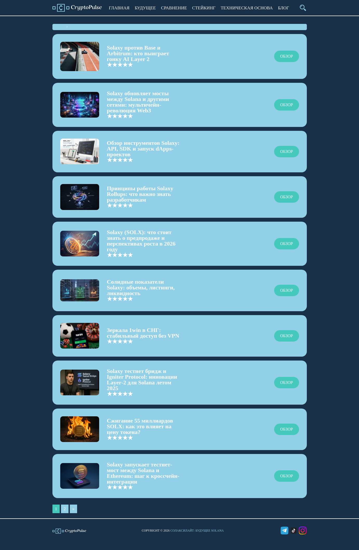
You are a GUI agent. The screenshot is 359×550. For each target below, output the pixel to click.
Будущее (145, 7)
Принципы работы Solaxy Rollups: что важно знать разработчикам (140, 194)
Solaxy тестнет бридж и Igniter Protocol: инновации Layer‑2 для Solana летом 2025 (142, 379)
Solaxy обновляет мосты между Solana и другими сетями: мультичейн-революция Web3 (138, 102)
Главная (119, 7)
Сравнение (174, 7)
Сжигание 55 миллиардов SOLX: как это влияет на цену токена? (140, 426)
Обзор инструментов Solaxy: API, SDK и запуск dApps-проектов (143, 149)
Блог (283, 7)
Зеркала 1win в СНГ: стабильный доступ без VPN (143, 333)
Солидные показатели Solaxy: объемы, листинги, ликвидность (141, 287)
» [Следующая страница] (73, 508)
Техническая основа (247, 7)
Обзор (286, 56)
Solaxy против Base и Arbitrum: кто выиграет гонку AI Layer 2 (138, 53)
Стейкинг (203, 7)
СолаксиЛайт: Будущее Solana (197, 530)
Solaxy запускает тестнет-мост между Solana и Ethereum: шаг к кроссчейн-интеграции (143, 473)
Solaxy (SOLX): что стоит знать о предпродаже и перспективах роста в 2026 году (141, 241)
